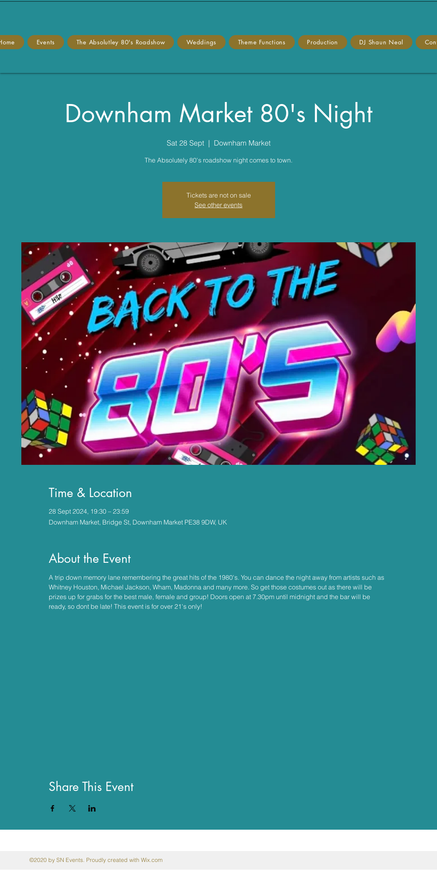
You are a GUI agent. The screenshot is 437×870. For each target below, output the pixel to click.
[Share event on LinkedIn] (92, 808)
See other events (218, 205)
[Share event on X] (72, 808)
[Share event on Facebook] (52, 808)
